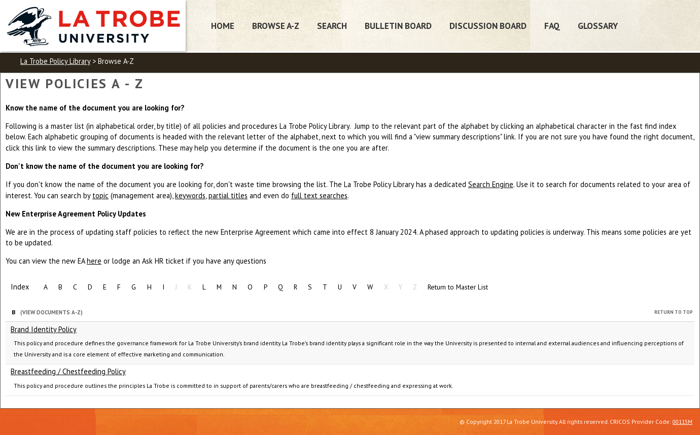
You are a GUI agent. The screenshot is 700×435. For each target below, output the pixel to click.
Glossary (598, 25)
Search (332, 25)
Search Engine (490, 184)
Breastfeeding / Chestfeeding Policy (68, 371)
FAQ (552, 25)
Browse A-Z (275, 25)
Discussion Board (488, 25)
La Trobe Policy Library (55, 61)
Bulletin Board (398, 25)
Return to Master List (458, 287)
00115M (682, 421)
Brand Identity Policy (44, 329)
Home (222, 25)
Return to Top (673, 312)
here (94, 261)
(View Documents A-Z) (51, 312)
